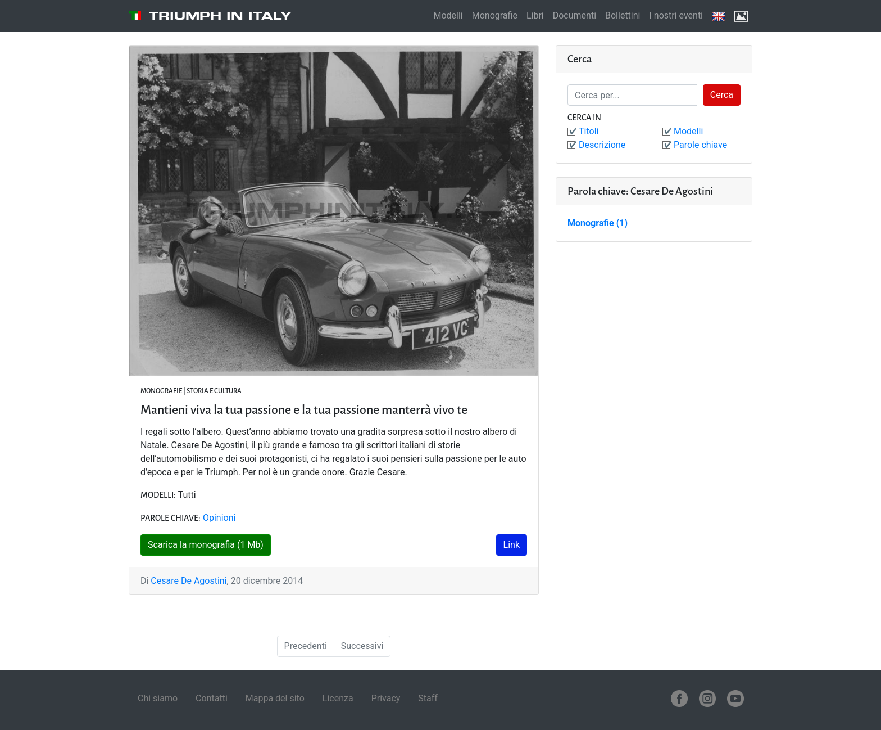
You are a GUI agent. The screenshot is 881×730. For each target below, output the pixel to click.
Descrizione (602, 144)
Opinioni (219, 517)
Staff (428, 698)
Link (511, 544)
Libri (535, 15)
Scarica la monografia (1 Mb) (206, 544)
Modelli (447, 15)
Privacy (386, 698)
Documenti (574, 15)
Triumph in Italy (220, 15)
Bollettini (622, 15)
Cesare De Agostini (188, 580)
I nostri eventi (676, 15)
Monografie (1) (597, 223)
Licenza (338, 698)
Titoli (588, 131)
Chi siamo (158, 698)
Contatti (212, 698)
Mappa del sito (275, 698)
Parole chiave (700, 144)
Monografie (494, 15)
